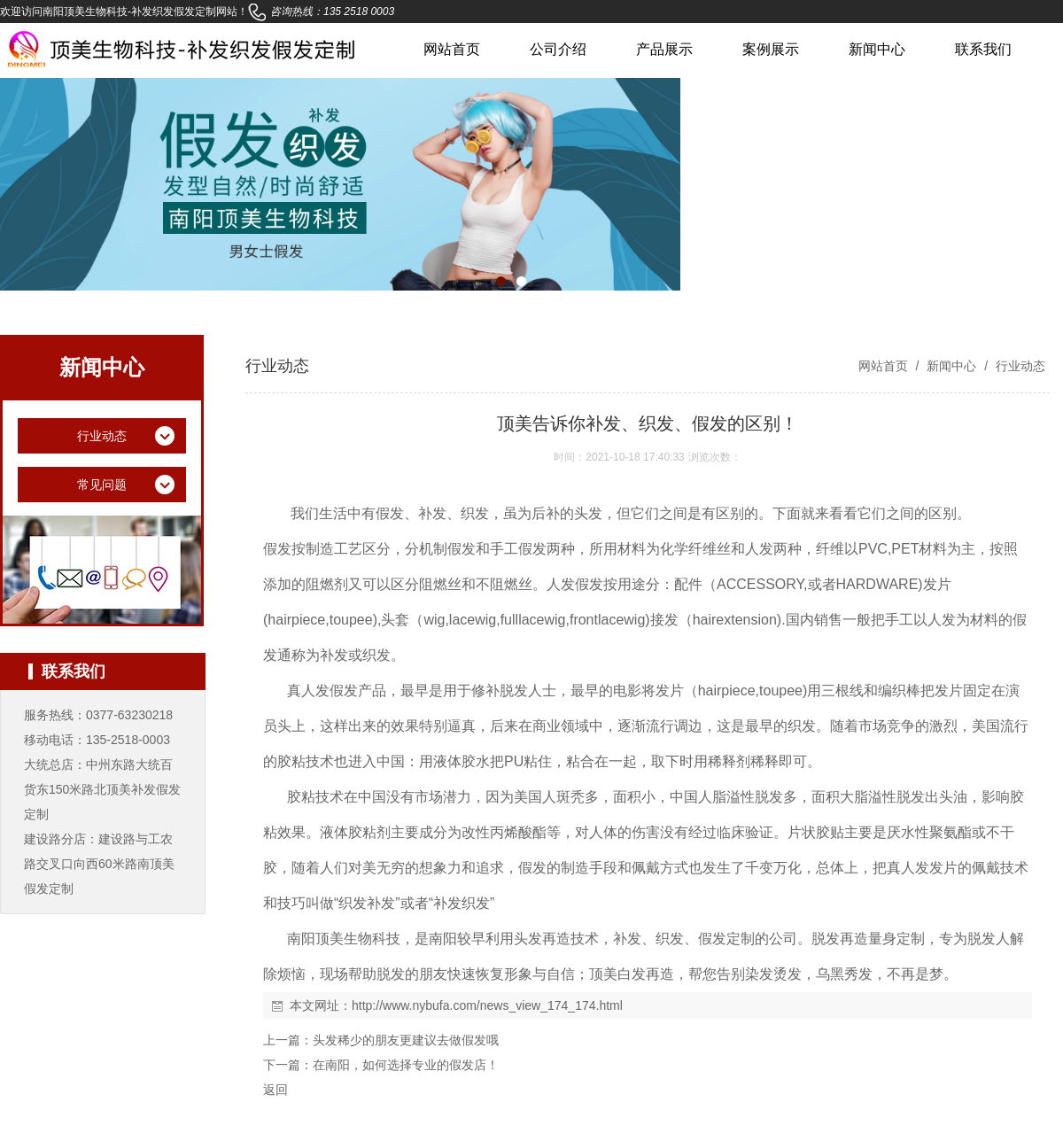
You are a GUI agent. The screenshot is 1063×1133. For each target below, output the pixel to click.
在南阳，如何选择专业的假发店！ (406, 1065)
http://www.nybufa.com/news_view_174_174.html (487, 1005)
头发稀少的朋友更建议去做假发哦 (406, 1040)
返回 (275, 1090)
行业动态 (1018, 366)
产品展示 (664, 49)
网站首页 (451, 49)
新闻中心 (877, 49)
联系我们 (983, 49)
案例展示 (770, 49)
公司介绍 (558, 49)
